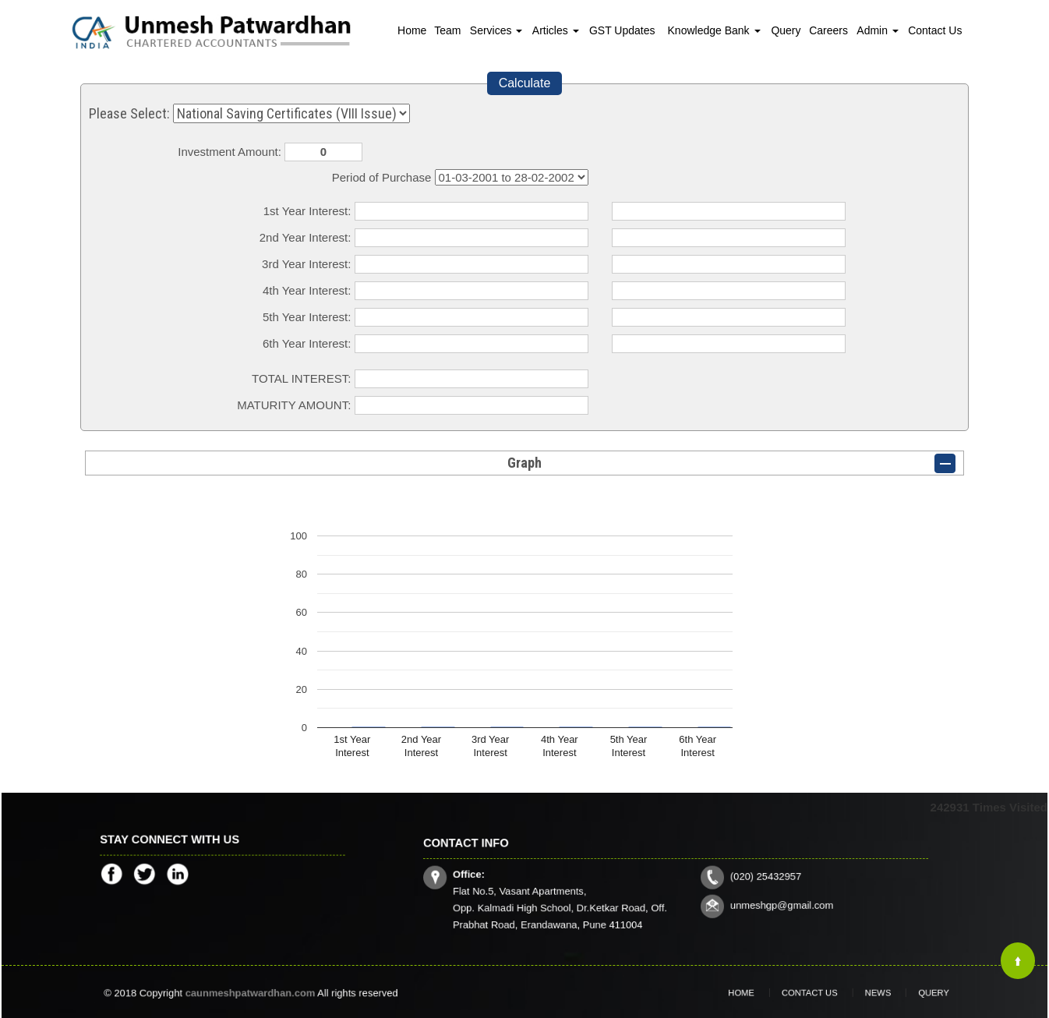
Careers (828, 30)
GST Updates (622, 30)
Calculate (525, 83)
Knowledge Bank (714, 30)
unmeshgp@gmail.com (750, 897)
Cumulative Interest (511, 177)
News (862, 992)
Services (496, 30)
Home (411, 30)
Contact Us (935, 30)
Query (785, 30)
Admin (878, 30)
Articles (555, 30)
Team (447, 30)
